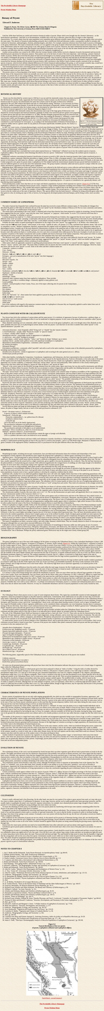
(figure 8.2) (66, 543)
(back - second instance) (54, 998)
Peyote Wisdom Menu (8, 10)
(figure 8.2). (86, 184)
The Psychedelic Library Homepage (13, 5)
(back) (44, 998)
